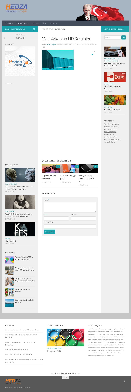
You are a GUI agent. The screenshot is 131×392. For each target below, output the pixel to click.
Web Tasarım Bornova (111, 124)
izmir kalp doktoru (110, 129)
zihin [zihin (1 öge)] (116, 342)
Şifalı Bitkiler (108, 107)
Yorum (46, 200)
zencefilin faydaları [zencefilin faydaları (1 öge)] (117, 331)
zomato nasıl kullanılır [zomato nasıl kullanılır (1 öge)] (114, 345)
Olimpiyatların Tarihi (54, 351)
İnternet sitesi (48, 222)
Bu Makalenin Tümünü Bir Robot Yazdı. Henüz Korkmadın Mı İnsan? (19, 188)
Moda (106, 84)
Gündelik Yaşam (21, 23)
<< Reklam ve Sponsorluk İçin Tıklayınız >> (65, 373)
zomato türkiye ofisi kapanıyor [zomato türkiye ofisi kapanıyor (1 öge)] (97, 353)
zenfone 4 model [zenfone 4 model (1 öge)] (92, 337)
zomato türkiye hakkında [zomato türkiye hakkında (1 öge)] (111, 350)
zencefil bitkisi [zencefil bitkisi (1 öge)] (109, 331)
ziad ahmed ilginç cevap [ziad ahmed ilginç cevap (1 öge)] (97, 339)
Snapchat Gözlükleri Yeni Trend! (49, 177)
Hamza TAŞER (109, 134)
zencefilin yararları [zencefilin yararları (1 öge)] (92, 334)
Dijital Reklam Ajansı (111, 126)
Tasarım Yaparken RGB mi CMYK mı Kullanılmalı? (24, 258)
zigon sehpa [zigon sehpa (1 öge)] (106, 339)
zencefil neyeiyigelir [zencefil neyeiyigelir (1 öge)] (112, 334)
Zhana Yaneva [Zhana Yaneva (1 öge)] (119, 337)
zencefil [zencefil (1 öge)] (103, 331)
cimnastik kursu (109, 142)
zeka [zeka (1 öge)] (95, 331)
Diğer (44, 23)
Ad (45, 214)
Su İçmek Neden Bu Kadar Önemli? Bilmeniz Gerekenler (25, 269)
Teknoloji (8, 23)
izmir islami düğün (110, 137)
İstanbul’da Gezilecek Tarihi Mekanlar (24, 301)
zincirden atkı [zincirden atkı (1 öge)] (91, 345)
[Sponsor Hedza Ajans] (34, 29)
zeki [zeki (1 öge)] (98, 331)
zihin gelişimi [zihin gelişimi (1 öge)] (121, 342)
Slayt (7, 184)
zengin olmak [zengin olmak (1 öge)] (99, 337)
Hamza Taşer (51, 44)
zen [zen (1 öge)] (100, 331)
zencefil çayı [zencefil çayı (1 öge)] (120, 334)
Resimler (34, 23)
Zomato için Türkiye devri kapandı (112, 87)
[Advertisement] (70, 108)
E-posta (74, 214)
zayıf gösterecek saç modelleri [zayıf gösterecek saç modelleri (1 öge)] (95, 329)
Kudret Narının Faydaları (112, 109)
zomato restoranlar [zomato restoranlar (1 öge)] (92, 350)
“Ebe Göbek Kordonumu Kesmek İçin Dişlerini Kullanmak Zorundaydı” (19, 215)
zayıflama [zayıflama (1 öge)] (115, 329)
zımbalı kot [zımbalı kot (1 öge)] (111, 355)
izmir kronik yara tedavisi (112, 139)
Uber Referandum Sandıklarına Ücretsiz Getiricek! (114, 64)
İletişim (52, 23)
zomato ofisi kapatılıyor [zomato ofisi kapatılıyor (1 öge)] (118, 347)
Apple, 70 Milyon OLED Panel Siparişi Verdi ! (86, 178)
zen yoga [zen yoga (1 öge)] (114, 337)
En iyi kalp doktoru (110, 132)
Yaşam (12, 211)
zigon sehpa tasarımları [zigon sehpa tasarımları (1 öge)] (109, 342)
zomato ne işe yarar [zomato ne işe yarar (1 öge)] (95, 347)
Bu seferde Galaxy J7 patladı (68, 177)
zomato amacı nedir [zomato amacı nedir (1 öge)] (103, 345)
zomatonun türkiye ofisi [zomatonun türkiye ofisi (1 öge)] (106, 347)
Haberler (107, 59)
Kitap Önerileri (10, 241)
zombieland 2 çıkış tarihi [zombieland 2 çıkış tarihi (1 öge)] (94, 355)
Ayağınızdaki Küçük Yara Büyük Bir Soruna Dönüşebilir (25, 279)
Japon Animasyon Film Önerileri (22, 290)
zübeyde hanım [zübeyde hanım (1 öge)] (104, 355)
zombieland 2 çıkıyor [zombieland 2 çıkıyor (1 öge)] (117, 353)
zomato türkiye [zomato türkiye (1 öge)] (101, 350)
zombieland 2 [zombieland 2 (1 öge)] (108, 353)
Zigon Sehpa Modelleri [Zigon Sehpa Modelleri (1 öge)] (98, 342)
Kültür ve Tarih (52, 348)
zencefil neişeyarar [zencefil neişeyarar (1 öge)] (102, 334)
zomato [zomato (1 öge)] (97, 345)
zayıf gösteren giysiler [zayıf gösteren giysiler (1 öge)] (107, 329)
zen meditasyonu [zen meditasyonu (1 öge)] (107, 337)
